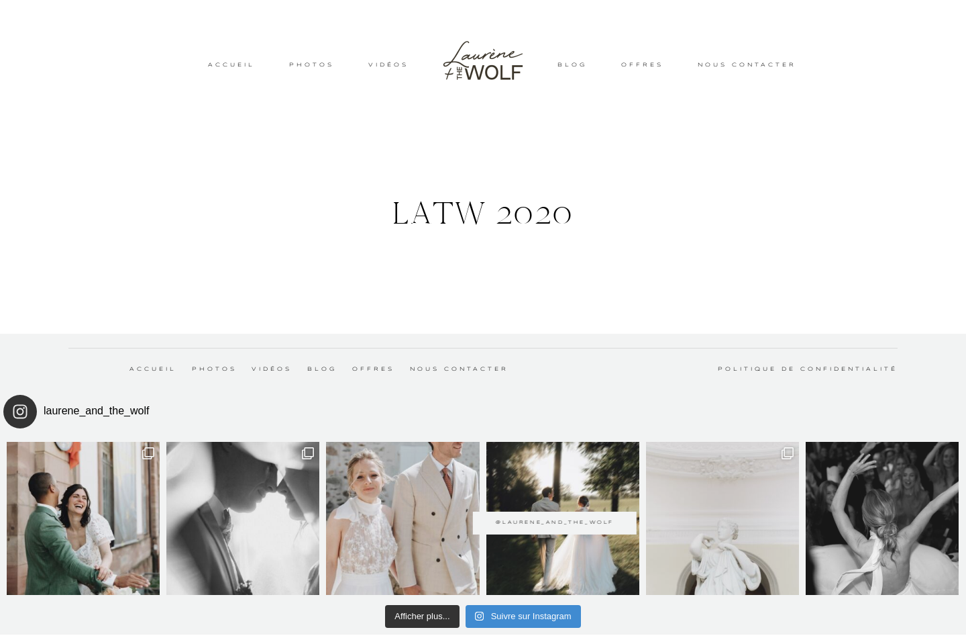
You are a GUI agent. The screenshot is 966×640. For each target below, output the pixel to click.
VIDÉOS (388, 65)
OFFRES (642, 65)
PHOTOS (311, 65)
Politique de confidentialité (808, 369)
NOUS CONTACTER (747, 65)
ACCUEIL (231, 65)
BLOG (572, 65)
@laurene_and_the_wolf (482, 512)
